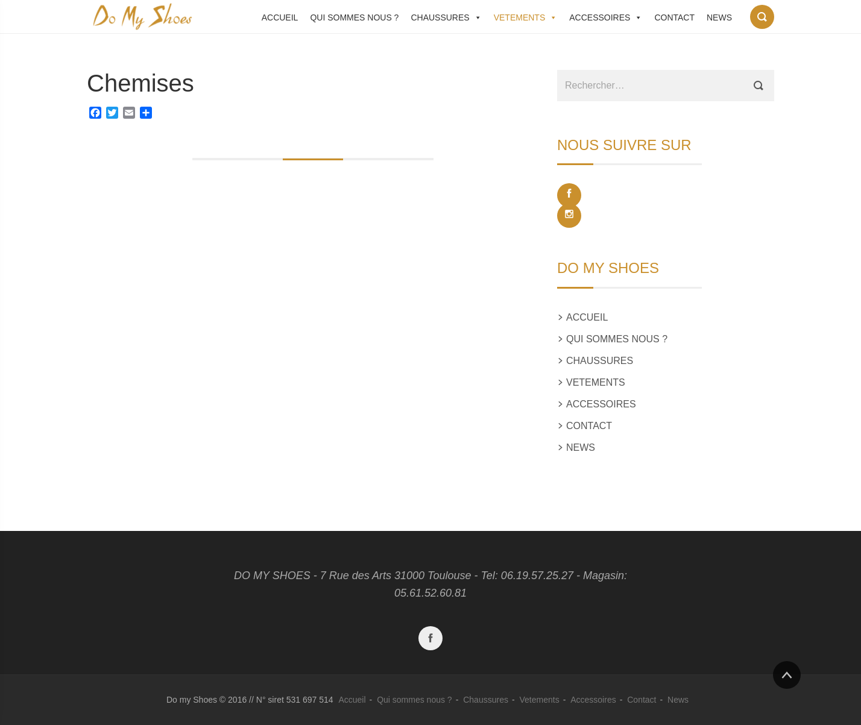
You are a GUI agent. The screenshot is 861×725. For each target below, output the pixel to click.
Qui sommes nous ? (354, 17)
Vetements (520, 17)
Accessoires (599, 17)
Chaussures (440, 17)
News (719, 17)
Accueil (280, 17)
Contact (674, 17)
